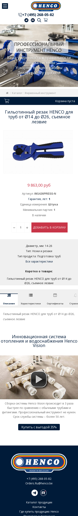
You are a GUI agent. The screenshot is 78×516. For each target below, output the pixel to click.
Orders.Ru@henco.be (39, 483)
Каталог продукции (39, 502)
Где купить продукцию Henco (39, 511)
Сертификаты (55, 303)
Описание (9, 303)
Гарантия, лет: (39, 199)
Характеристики (31, 303)
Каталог (17, 93)
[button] (39, 379)
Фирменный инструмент (40, 93)
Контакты (39, 507)
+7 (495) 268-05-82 (38, 14)
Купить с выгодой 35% (39, 427)
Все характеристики (39, 261)
